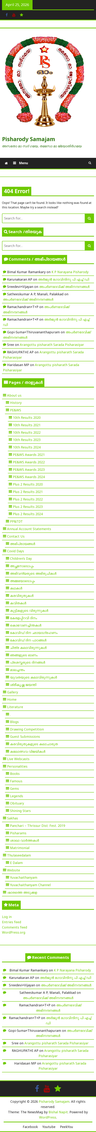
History (16, 402)
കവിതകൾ (18, 603)
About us (14, 395)
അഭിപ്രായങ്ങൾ (22, 544)
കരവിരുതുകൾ (21, 595)
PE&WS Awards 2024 (29, 477)
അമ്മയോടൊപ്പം (22, 581)
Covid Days (15, 551)
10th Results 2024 (27, 447)
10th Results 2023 (27, 440)
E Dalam (16, 863)
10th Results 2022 (27, 432)
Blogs (14, 722)
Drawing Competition (27, 729)
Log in (7, 917)
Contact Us (16, 536)
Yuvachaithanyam (23, 877)
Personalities (17, 766)
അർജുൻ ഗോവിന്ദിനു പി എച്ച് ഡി (63, 279)
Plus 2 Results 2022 (28, 499)
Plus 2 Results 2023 (28, 506)
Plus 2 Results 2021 (28, 492)
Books (15, 773)
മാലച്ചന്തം (17, 670)
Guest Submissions (25, 736)
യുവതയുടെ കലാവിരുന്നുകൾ (33, 677)
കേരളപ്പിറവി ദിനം (23, 618)
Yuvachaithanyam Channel (30, 885)
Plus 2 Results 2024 (28, 514)
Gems (14, 788)
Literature (15, 707)
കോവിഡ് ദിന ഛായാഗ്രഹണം (34, 632)
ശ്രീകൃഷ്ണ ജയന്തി (23, 684)
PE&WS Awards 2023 (29, 469)
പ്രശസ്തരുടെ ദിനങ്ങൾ (27, 662)
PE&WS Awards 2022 (29, 462)
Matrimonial (19, 848)
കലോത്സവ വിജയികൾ (27, 751)
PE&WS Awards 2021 (29, 454)
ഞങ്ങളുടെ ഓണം (24, 655)
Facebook (30, 1127)
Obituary (17, 803)
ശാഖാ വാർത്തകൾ (24, 840)
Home (12, 699)
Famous (16, 781)
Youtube (48, 1127)
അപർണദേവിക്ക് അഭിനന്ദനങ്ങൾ (64, 286)
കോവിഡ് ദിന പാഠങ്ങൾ (28, 640)
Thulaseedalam (19, 855)
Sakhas (12, 818)
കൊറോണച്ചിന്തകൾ (25, 625)
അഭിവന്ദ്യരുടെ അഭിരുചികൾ (33, 573)
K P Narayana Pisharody (70, 272)
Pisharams (18, 833)
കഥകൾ (16, 588)
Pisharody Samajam (28, 139)
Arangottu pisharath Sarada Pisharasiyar (52, 344)
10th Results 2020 (27, 417)
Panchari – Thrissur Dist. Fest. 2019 (37, 825)
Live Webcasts (18, 759)
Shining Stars (20, 810)
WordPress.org (13, 932)
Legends (16, 796)
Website (13, 870)
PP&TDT (16, 521)
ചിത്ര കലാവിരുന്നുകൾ (28, 647)
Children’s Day (21, 558)
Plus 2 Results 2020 (28, 484)
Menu (23, 163)
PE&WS (15, 410)
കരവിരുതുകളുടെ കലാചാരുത (34, 744)
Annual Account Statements (29, 529)
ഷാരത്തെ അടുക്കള (22, 892)
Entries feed (11, 922)
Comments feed (14, 927)
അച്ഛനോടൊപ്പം (22, 566)
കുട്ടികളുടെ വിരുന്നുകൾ (29, 610)
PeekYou (66, 1127)
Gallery (12, 692)
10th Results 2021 (27, 425)
